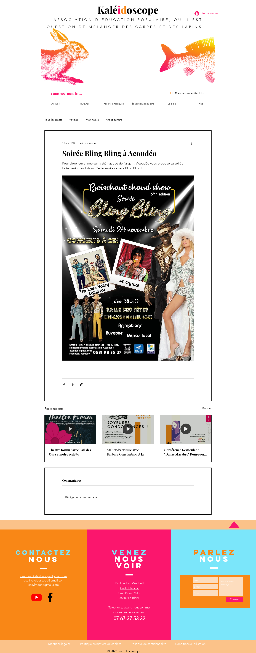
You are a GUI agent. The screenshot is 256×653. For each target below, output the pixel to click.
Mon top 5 (92, 119)
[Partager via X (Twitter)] (72, 384)
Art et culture (114, 119)
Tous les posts (53, 119)
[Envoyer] (234, 599)
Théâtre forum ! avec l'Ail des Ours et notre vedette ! (70, 452)
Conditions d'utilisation (190, 644)
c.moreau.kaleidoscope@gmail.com (43, 576)
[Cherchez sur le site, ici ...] (191, 93)
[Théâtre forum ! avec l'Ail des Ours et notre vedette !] (70, 429)
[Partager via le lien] (81, 384)
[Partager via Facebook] (64, 384)
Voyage (74, 119)
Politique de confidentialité (148, 644)
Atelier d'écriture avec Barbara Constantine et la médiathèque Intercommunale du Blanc (126, 452)
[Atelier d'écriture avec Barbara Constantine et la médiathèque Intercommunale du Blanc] (128, 429)
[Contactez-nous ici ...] (66, 93)
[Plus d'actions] (192, 143)
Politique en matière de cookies (101, 644)
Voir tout (207, 408)
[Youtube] (36, 597)
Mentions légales (59, 644)
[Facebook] (50, 597)
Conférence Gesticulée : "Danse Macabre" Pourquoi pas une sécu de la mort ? (184, 452)
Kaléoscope (128, 9)
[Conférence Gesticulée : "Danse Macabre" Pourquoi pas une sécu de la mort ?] (185, 429)
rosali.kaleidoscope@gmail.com (43, 580)
